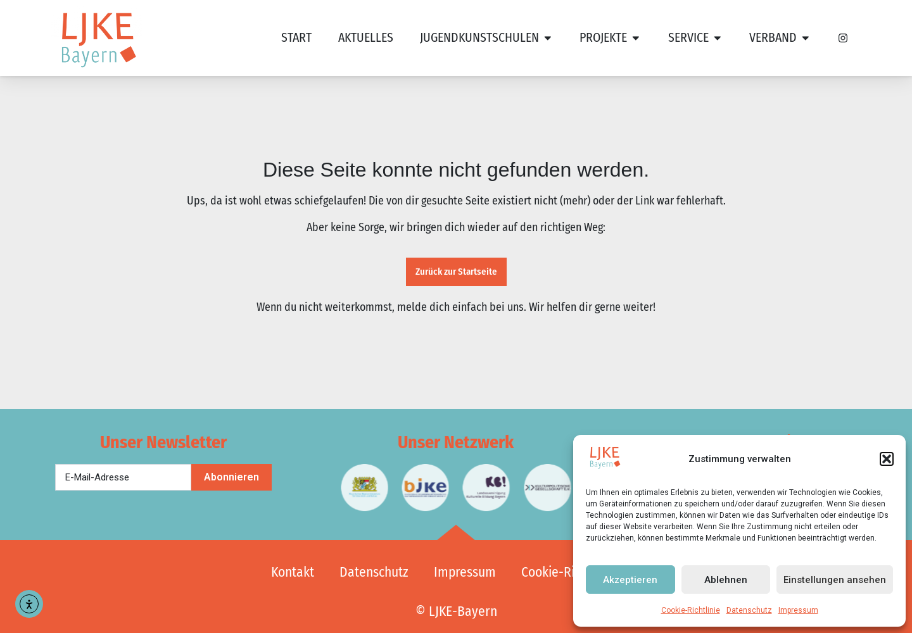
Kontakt (292, 572)
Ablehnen (725, 580)
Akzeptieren (630, 580)
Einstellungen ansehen (834, 580)
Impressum (798, 610)
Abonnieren (231, 477)
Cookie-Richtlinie (690, 610)
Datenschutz (749, 610)
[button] (886, 459)
